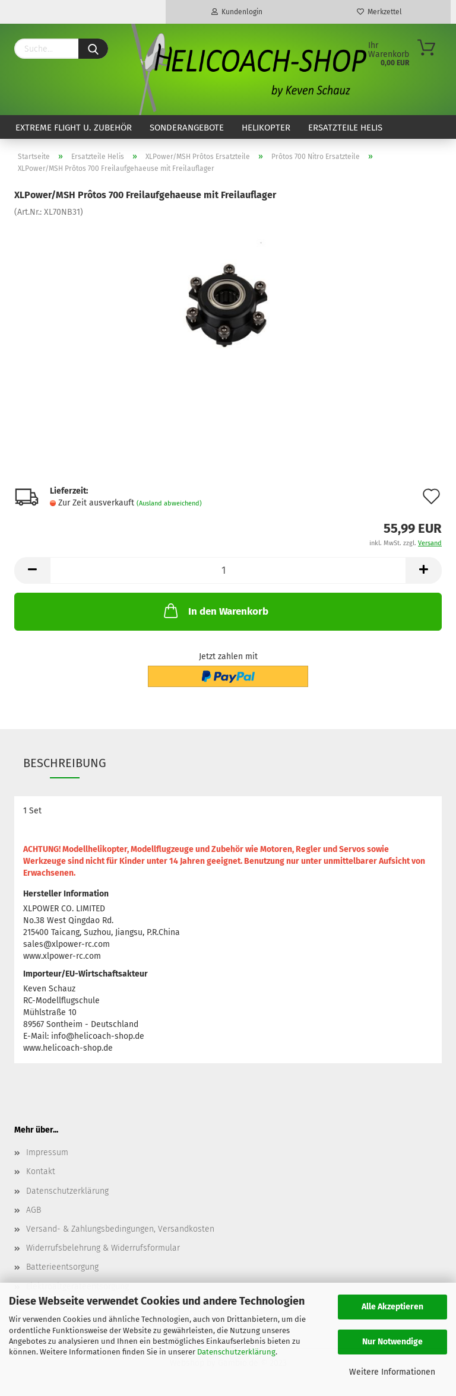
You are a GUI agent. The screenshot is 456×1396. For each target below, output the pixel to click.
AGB (33, 1210)
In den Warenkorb (215, 610)
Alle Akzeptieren (392, 1307)
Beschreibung (64, 763)
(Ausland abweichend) (169, 503)
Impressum (47, 1152)
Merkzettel (379, 12)
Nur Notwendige (392, 1342)
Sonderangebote (187, 127)
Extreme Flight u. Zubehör (73, 127)
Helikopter (266, 127)
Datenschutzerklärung (236, 1351)
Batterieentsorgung (62, 1267)
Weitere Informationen (392, 1372)
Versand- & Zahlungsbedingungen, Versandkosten (120, 1229)
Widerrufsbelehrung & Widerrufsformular (103, 1248)
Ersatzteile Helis (345, 127)
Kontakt (40, 1171)
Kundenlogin (236, 12)
